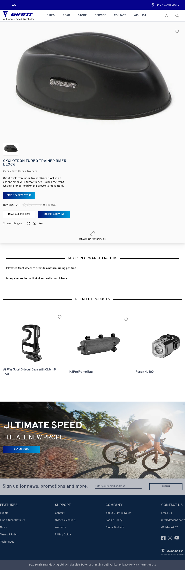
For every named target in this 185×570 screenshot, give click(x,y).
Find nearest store (19, 195)
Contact (59, 513)
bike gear (18, 171)
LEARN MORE (21, 449)
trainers (32, 171)
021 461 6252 (169, 527)
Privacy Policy (128, 564)
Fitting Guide (63, 534)
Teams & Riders (9, 534)
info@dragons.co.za (173, 520)
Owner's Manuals (65, 520)
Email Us (166, 513)
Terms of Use (148, 564)
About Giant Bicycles (118, 513)
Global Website (115, 527)
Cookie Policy (114, 520)
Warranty (60, 527)
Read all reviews (19, 214)
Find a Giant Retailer (12, 520)
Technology (7, 541)
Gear (6, 171)
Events (4, 513)
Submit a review (54, 214)
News (3, 527)
